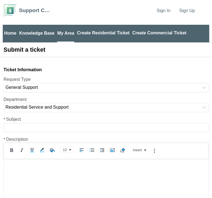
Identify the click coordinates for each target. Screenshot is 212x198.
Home (10, 33)
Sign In (163, 10)
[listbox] (106, 87)
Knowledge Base (36, 33)
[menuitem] (205, 10)
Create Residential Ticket (103, 33)
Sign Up (187, 10)
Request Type (17, 79)
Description (16, 139)
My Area (65, 33)
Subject (12, 119)
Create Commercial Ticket (159, 33)
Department (15, 99)
